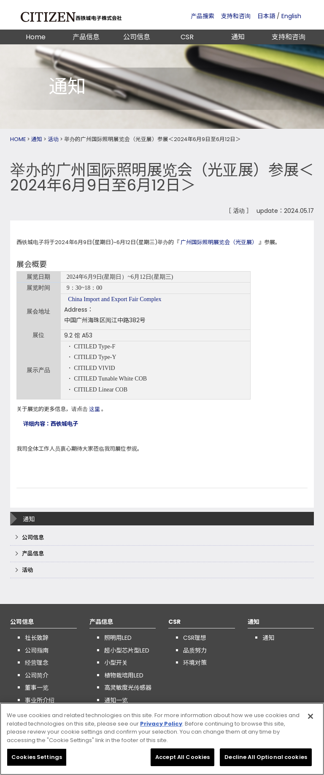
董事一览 (37, 687)
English (291, 16)
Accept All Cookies (182, 760)
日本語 (266, 16)
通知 (238, 37)
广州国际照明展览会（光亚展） (219, 242)
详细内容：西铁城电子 (50, 424)
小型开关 (116, 662)
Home (36, 37)
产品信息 (86, 37)
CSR (187, 37)
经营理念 (37, 662)
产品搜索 (202, 16)
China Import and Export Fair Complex (114, 299)
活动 (53, 139)
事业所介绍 (39, 700)
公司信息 (136, 37)
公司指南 (37, 650)
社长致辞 (37, 638)
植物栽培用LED (123, 675)
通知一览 (116, 700)
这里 (94, 409)
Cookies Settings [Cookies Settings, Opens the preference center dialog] (36, 760)
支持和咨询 (236, 16)
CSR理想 (194, 638)
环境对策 (195, 662)
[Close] (310, 719)
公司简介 (37, 675)
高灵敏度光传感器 (127, 687)
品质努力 (195, 650)
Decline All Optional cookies (265, 760)
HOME (18, 139)
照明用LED (118, 638)
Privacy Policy (161, 727)
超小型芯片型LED (126, 650)
